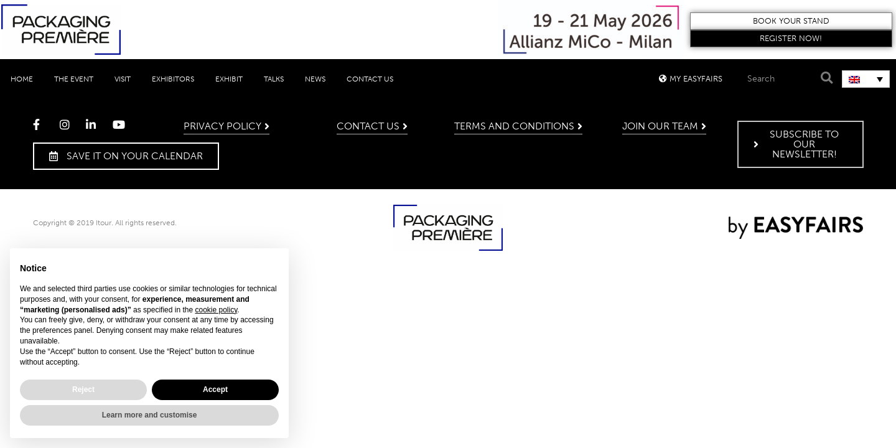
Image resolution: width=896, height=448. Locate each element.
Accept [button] (215, 389)
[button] (791, 21)
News (315, 79)
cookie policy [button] (216, 310)
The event (73, 79)
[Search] (825, 78)
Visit (122, 79)
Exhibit (229, 79)
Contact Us (370, 79)
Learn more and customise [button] (149, 415)
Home (22, 79)
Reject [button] (83, 389)
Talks (274, 79)
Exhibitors (173, 79)
